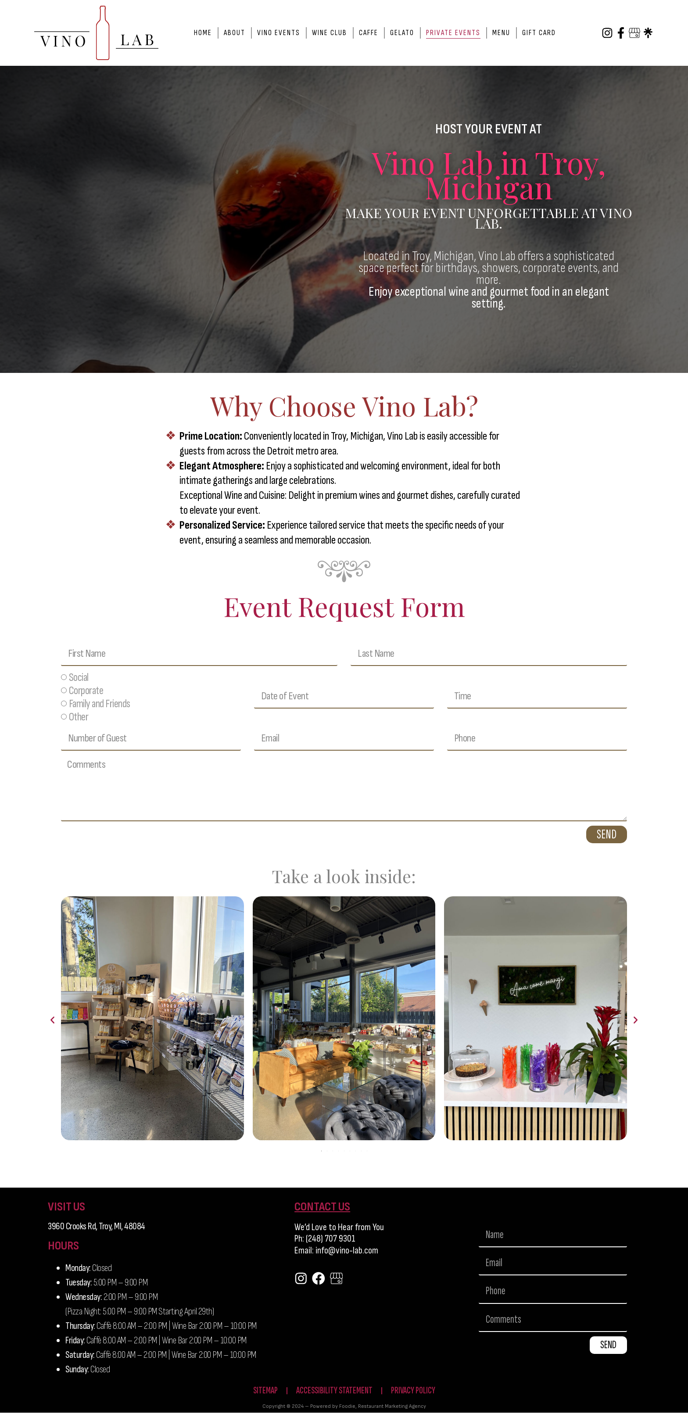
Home (203, 33)
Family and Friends (99, 704)
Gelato (402, 33)
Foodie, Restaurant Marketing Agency (382, 1407)
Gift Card (539, 33)
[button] (52, 1020)
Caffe (368, 33)
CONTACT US (322, 1207)
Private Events (453, 33)
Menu (501, 33)
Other (79, 717)
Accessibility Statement (333, 1391)
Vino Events (278, 33)
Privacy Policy (415, 1391)
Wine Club (329, 33)
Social (79, 678)
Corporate (86, 691)
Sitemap (262, 1391)
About (234, 33)
